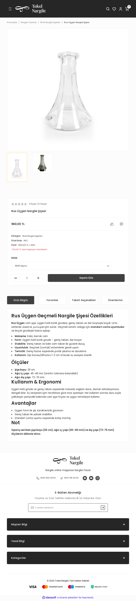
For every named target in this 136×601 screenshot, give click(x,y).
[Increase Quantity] (38, 278)
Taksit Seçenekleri (84, 300)
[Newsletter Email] (68, 508)
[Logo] (30, 8)
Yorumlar (52, 300)
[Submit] (103, 508)
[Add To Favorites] (110, 224)
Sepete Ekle (86, 278)
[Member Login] (120, 9)
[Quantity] (27, 278)
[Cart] (127, 9)
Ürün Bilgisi (20, 300)
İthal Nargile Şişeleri (32, 236)
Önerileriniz (115, 300)
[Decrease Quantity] (16, 278)
